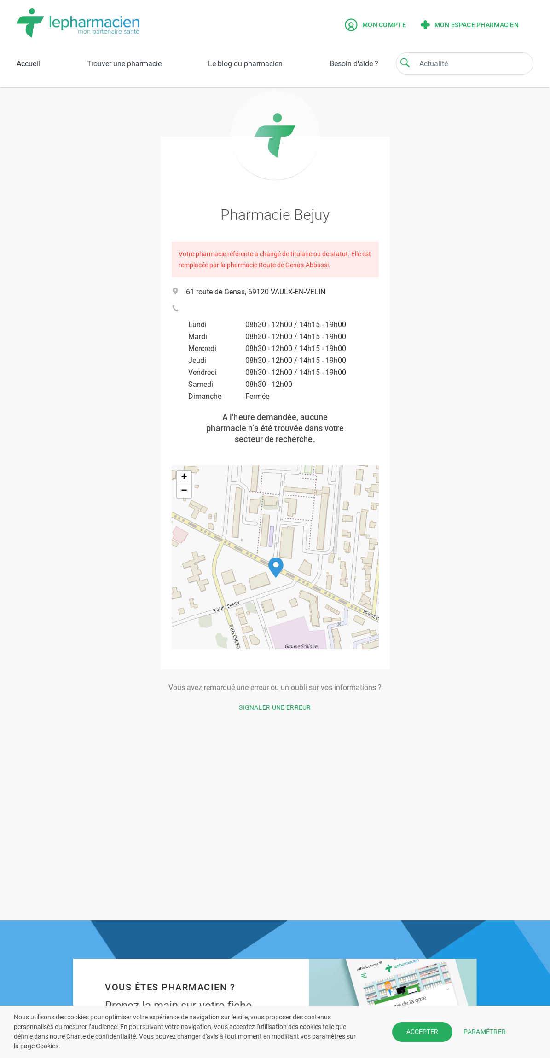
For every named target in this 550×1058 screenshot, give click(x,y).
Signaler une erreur (275, 707)
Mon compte (375, 24)
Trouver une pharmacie (124, 63)
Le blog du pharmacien (245, 63)
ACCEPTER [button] (422, 1031)
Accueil (28, 63)
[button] (276, 568)
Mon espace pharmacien (470, 24)
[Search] (405, 62)
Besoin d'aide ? (354, 63)
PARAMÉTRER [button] (484, 1031)
